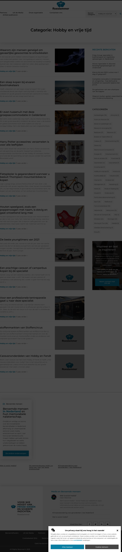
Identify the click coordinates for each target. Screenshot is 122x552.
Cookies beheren (102, 547)
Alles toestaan (67, 547)
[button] (117, 531)
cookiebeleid (77, 540)
